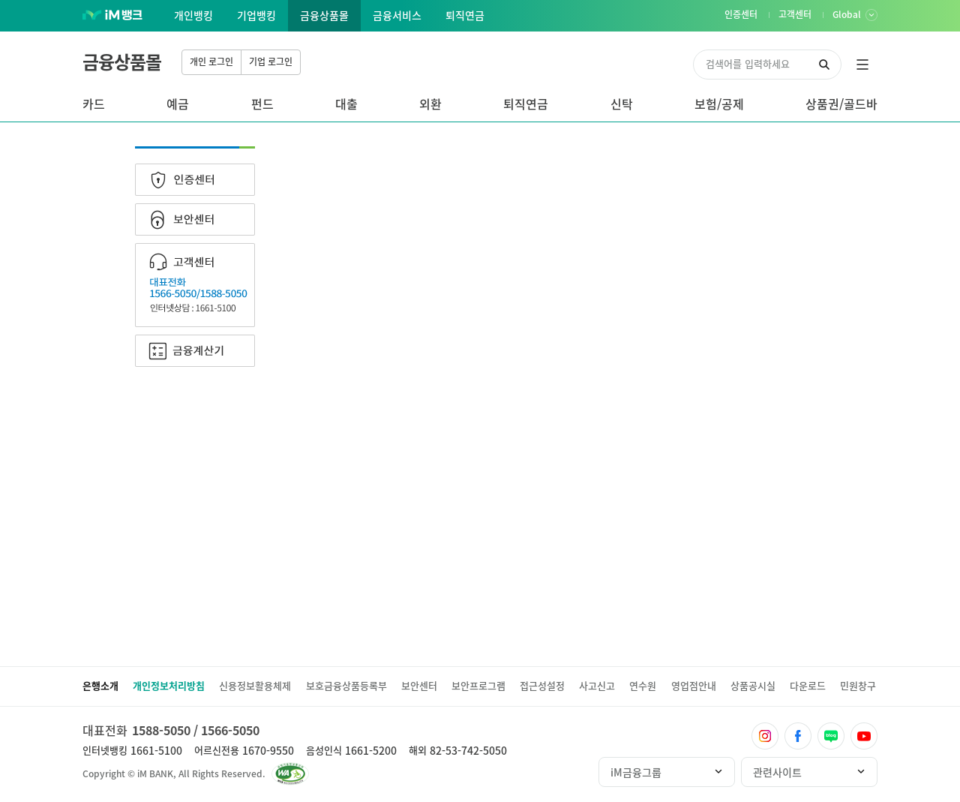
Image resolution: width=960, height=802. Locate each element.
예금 (177, 104)
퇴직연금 (525, 104)
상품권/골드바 (842, 104)
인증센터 (195, 180)
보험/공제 (719, 104)
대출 (346, 104)
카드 (93, 104)
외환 (430, 104)
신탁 (621, 104)
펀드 (262, 104)
